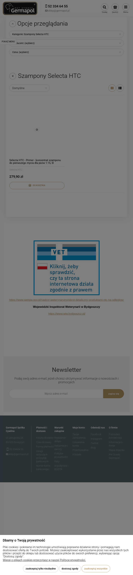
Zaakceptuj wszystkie (96, 568)
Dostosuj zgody (70, 568)
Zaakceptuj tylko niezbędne (41, 568)
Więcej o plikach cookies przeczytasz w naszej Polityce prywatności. (44, 560)
